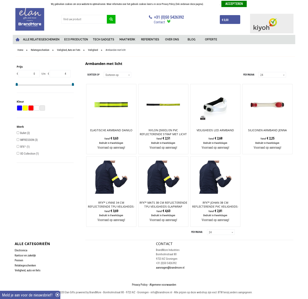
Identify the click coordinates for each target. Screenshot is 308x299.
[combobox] (84, 19)
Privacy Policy (140, 284)
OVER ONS (172, 39)
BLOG (191, 39)
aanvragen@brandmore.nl (170, 267)
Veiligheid (93, 50)
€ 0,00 (225, 20)
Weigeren (252, 4)
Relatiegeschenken (40, 50)
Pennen (19, 260)
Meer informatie (211, 4)
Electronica (21, 250)
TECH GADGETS (103, 39)
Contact (159, 22)
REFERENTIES (150, 39)
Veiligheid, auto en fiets (27, 270)
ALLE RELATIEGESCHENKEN (41, 39)
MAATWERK (127, 39)
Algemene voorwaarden (162, 284)
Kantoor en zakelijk (25, 255)
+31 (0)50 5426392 (169, 17)
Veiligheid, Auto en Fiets (68, 50)
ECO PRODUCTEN (76, 39)
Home (18, 39)
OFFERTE (211, 39)
